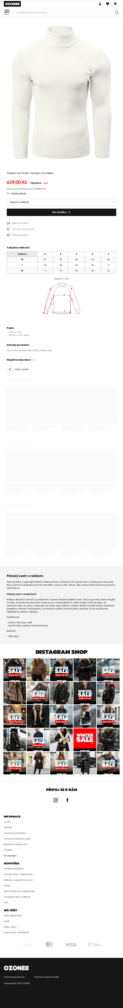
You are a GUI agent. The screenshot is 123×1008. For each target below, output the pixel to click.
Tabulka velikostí (18, 193)
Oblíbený (107, 4)
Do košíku (59, 212)
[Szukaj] (117, 12)
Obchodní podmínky (14, 977)
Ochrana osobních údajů (46, 977)
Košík (115, 4)
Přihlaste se (100, 4)
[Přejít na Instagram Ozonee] (55, 800)
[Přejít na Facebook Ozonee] (67, 800)
